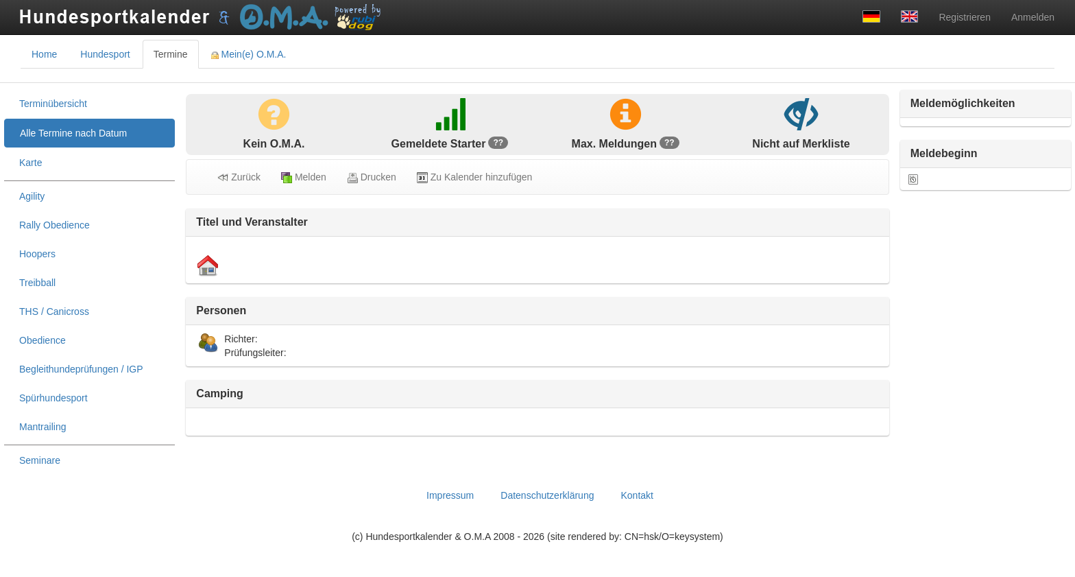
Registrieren (964, 17)
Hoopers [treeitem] (37, 253)
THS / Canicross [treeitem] (54, 311)
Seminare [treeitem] (39, 460)
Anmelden (1032, 17)
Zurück (239, 177)
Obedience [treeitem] (42, 340)
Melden (303, 177)
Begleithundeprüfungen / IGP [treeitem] (81, 369)
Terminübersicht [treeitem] (53, 103)
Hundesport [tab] (105, 54)
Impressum (450, 495)
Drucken (371, 177)
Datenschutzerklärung (547, 495)
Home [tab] (44, 54)
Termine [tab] (171, 54)
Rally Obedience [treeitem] (54, 225)
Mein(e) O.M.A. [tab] (249, 54)
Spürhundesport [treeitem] (53, 397)
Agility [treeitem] (32, 196)
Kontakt (636, 495)
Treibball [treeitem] (37, 282)
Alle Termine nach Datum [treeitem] (73, 133)
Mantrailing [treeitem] (42, 426)
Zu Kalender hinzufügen (475, 177)
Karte (30, 162)
